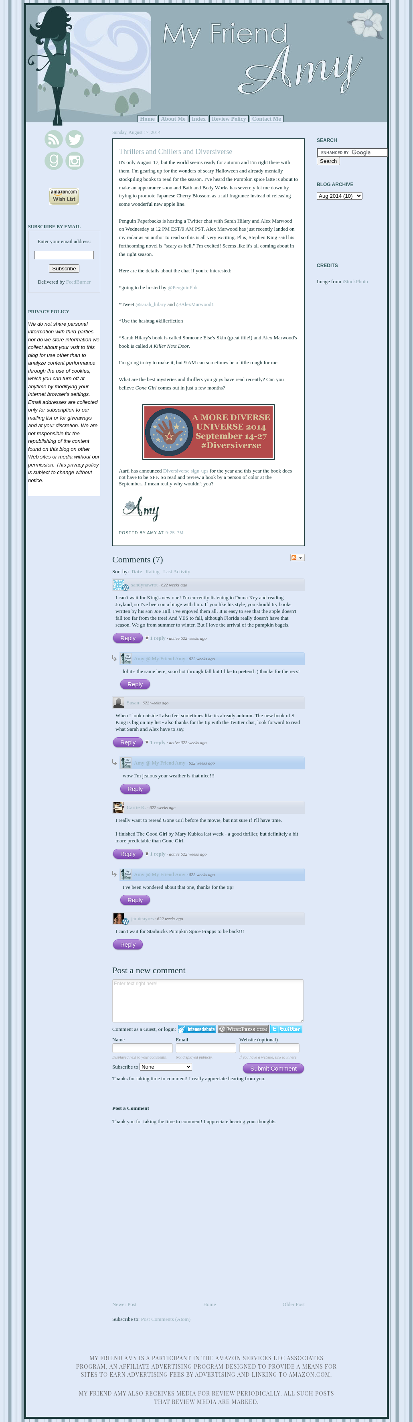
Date (137, 571)
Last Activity (176, 571)
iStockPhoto (355, 281)
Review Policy (229, 119)
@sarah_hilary (151, 304)
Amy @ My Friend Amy (159, 658)
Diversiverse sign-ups (186, 471)
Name (118, 1040)
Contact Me (266, 119)
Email (182, 1040)
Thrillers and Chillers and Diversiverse (176, 152)
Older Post (294, 1304)
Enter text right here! (208, 1000)
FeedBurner (78, 282)
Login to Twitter (286, 1029)
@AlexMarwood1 (195, 304)
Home (147, 119)
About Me (173, 119)
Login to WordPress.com (243, 1029)
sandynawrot (144, 585)
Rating (153, 571)
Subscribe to (152, 1067)
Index (199, 119)
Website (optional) (258, 1040)
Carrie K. (136, 807)
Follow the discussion (297, 557)
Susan (133, 703)
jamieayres (142, 918)
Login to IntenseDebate (197, 1029)
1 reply (158, 638)
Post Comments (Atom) (166, 1319)
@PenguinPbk (183, 287)
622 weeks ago (174, 584)
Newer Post (124, 1304)
